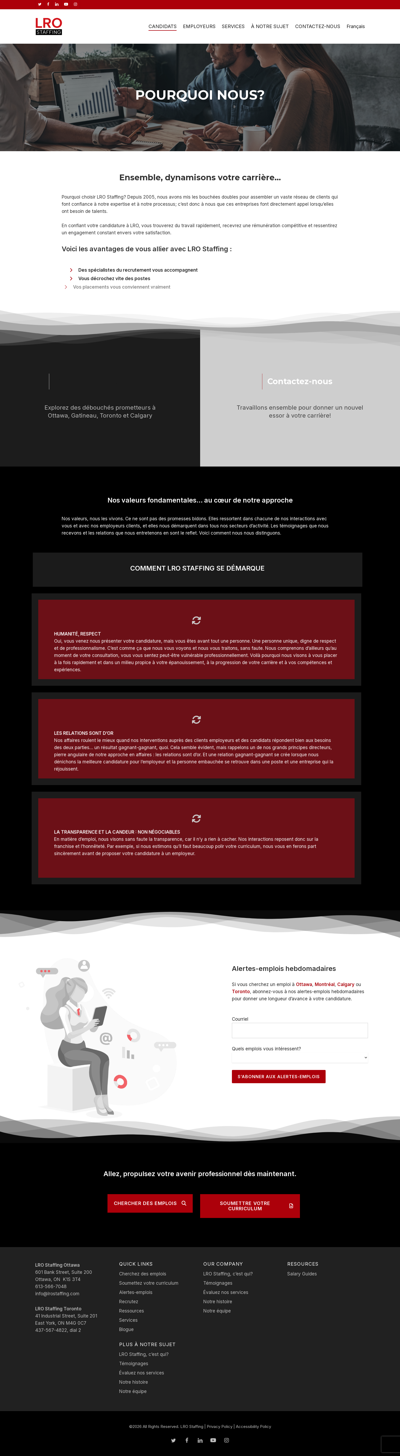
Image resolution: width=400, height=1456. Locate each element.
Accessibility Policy (253, 1426)
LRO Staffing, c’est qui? (144, 1354)
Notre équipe (133, 1391)
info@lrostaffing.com (57, 1293)
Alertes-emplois (135, 1292)
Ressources (131, 1311)
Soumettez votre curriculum (148, 1283)
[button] (150, 1203)
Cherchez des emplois (142, 1273)
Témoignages (133, 1363)
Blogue (126, 1329)
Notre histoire (133, 1382)
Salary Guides (302, 1273)
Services (128, 1320)
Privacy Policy (219, 1426)
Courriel (240, 1019)
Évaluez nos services (141, 1373)
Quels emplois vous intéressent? (266, 1048)
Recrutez (128, 1301)
